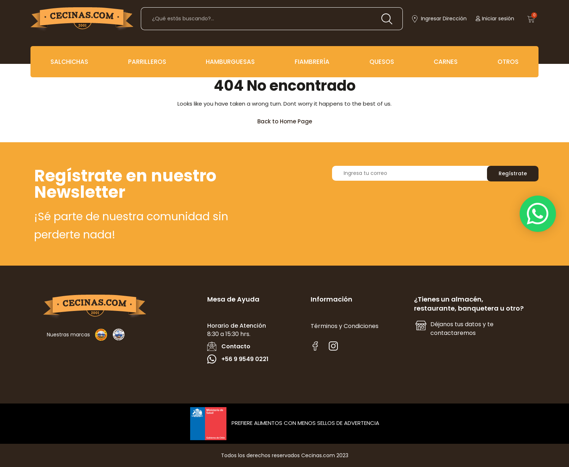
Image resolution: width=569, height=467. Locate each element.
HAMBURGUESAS (230, 61)
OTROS (508, 61)
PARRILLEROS (147, 61)
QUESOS (381, 61)
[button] (538, 214)
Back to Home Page (288, 119)
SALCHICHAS (69, 61)
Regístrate (513, 173)
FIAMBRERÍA (312, 61)
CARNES (446, 61)
